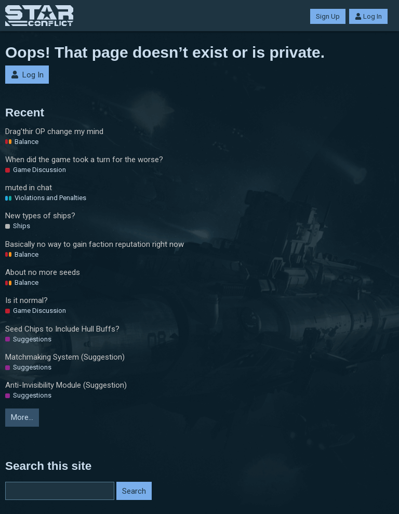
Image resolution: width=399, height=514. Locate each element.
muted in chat (28, 187)
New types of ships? (40, 215)
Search (134, 491)
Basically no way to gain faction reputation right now (94, 244)
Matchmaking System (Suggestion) (65, 357)
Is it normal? (26, 300)
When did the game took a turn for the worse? (84, 159)
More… (22, 417)
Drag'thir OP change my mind (54, 131)
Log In (368, 16)
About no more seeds (42, 272)
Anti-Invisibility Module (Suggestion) (66, 385)
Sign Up (328, 16)
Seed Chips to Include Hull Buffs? (62, 329)
